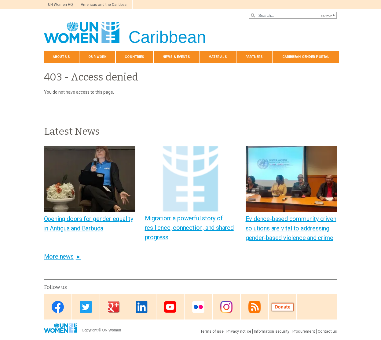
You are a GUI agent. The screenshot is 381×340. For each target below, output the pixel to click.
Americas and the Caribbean (105, 4)
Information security (272, 331)
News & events (176, 57)
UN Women (111, 330)
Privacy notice (238, 331)
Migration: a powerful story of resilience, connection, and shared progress (189, 228)
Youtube (170, 307)
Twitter (86, 307)
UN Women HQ (60, 4)
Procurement (303, 331)
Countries (134, 57)
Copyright (89, 330)
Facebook (57, 307)
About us (61, 57)
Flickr (198, 307)
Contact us (327, 331)
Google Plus (114, 307)
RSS (254, 307)
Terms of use (212, 331)
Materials (217, 57)
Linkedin (142, 307)
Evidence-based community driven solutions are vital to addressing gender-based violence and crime (291, 228)
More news (59, 256)
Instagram (226, 307)
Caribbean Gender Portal (305, 57)
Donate (282, 307)
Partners (254, 57)
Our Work (97, 57)
